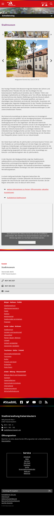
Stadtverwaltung (9, 306)
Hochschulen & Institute (12, 383)
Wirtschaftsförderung (11, 391)
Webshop (27, 473)
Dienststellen (6, 441)
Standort (7, 378)
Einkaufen (7, 364)
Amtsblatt (27, 457)
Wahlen (6, 314)
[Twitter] (27, 402)
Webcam (27, 471)
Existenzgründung (10, 388)
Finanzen (7, 322)
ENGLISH (44, 3)
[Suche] (49, 491)
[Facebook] (21, 402)
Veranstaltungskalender (12, 354)
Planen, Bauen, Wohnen (12, 338)
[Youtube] (34, 402)
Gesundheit (8, 335)
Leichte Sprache (7, 503)
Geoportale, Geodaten (11, 346)
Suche (27, 467)
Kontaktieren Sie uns (9, 495)
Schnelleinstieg (28, 16)
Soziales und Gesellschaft (13, 332)
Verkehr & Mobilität (10, 343)
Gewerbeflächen (9, 380)
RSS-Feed (27, 463)
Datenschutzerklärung (9, 499)
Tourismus (7, 356)
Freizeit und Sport (10, 362)
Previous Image (3, 61)
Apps (27, 459)
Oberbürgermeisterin (11, 308)
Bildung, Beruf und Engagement (15, 375)
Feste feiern (8, 367)
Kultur (6, 359)
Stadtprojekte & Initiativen (13, 319)
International (8, 386)
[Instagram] (40, 402)
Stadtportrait (8, 330)
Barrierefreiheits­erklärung (11, 501)
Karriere (27, 461)
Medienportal (8, 316)
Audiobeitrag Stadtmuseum (16, 198)
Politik (6, 311)
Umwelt (6, 340)
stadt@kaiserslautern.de (12, 430)
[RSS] (46, 402)
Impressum (5, 497)
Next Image (51, 61)
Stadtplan (27, 465)
